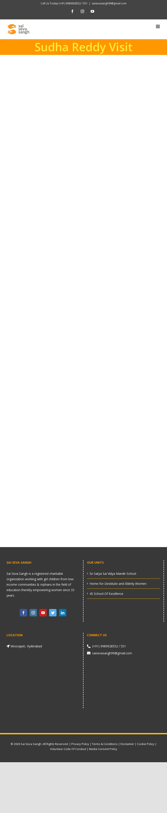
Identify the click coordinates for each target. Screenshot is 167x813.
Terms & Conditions (105, 744)
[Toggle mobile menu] (158, 26)
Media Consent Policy (103, 749)
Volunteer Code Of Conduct (68, 749)
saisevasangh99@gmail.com (109, 3)
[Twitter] (53, 612)
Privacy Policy (80, 744)
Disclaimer (127, 744)
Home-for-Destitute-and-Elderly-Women (118, 584)
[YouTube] (43, 612)
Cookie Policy (145, 744)
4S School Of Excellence (106, 594)
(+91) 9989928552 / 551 (73, 3)
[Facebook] (23, 612)
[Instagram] (33, 612)
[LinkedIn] (62, 612)
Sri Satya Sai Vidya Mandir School (113, 573)
